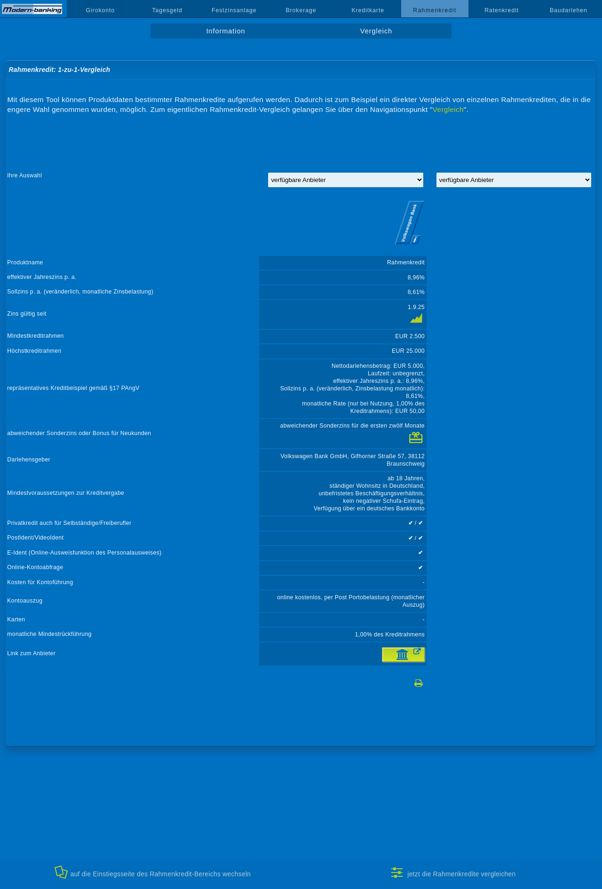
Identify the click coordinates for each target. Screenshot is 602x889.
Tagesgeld (167, 10)
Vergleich (376, 31)
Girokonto (100, 10)
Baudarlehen (568, 10)
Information (225, 31)
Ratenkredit (501, 10)
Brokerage (300, 10)
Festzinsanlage (234, 10)
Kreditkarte (367, 10)
